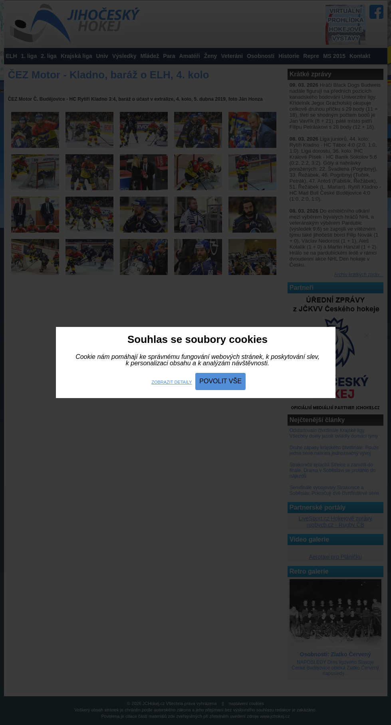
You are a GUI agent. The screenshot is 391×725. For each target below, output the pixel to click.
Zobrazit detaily (171, 382)
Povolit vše (220, 381)
